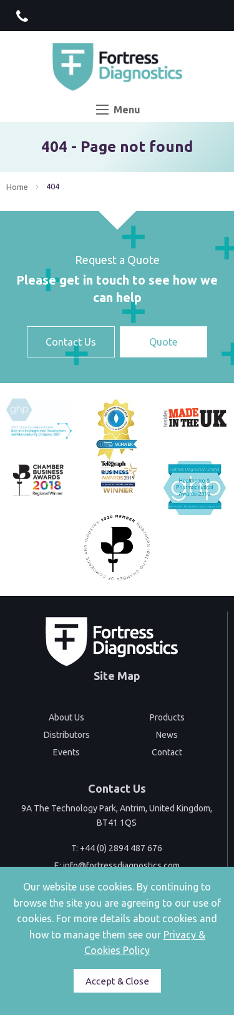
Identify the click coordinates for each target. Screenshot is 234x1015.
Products (167, 717)
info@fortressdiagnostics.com (121, 866)
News (167, 735)
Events (66, 752)
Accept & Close (117, 981)
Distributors (67, 735)
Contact (167, 752)
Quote (163, 341)
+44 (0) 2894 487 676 (121, 848)
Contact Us (71, 341)
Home (17, 186)
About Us (66, 717)
